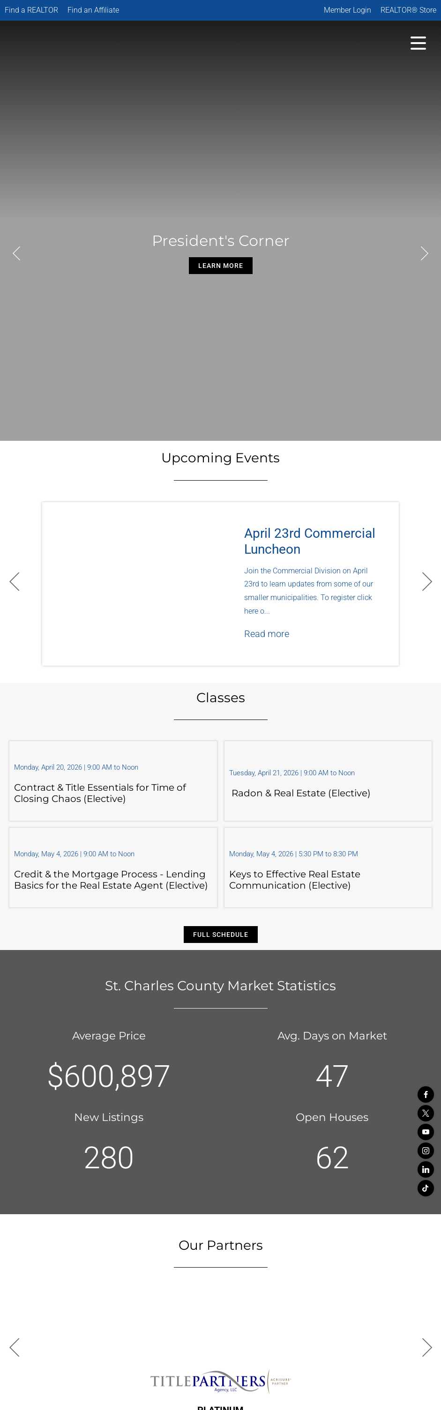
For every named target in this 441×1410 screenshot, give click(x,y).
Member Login (347, 10)
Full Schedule (220, 934)
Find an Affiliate (93, 10)
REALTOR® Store (408, 10)
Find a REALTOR (31, 10)
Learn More (220, 265)
